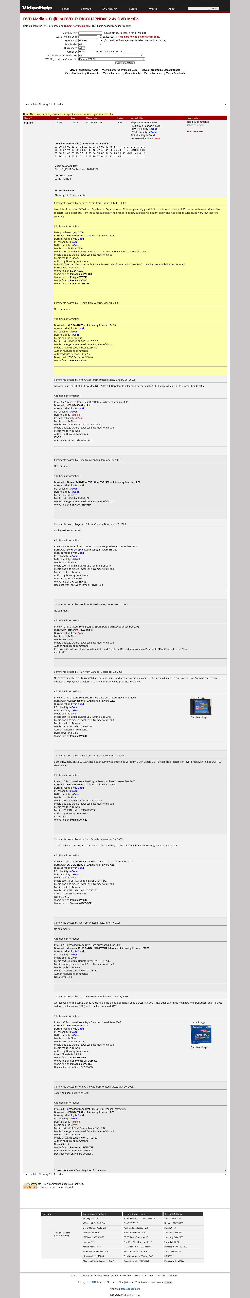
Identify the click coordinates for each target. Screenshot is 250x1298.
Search (74, 1275)
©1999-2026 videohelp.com (125, 1295)
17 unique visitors (61, 1232)
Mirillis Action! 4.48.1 (92, 1246)
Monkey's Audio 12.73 (93, 1218)
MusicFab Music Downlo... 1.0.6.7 (98, 1260)
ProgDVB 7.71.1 (131, 1223)
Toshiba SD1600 (83, 440)
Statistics (160, 1275)
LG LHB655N (170, 1227)
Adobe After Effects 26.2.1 (136, 1227)
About (171, 8)
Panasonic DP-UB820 (174, 1260)
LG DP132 (169, 1256)
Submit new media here (77, 25)
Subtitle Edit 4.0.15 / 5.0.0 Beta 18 (139, 1218)
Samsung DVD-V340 (173, 1232)
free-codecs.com (130, 1288)
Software (86, 8)
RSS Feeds (147, 1275)
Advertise (125, 1275)
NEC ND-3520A (75, 235)
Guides (133, 8)
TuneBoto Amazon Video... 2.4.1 (138, 1256)
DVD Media (33, 19)
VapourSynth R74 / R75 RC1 (136, 1260)
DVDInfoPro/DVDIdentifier (95, 143)
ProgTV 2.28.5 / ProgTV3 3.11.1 (138, 1242)
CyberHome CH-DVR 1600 (88, 584)
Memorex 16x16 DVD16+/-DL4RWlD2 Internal (92, 948)
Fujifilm (28, 122)
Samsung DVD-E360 (173, 1237)
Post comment (195, 131)
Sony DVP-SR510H (172, 1218)
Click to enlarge (200, 715)
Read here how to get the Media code (138, 36)
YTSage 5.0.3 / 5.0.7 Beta (94, 1223)
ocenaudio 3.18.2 (91, 1232)
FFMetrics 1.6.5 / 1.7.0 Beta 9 (137, 1246)
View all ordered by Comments (82, 73)
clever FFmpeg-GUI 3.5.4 (94, 1227)
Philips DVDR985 (83, 1153)
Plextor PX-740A (76, 629)
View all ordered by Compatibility (121, 73)
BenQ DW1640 (75, 549)
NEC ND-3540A (75, 405)
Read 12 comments (198, 121)
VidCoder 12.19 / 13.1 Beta (136, 1251)
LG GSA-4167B (75, 325)
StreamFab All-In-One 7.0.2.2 (96, 1251)
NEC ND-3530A (75, 1025)
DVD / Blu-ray (109, 8)
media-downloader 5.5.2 (135, 1232)
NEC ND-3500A (75, 700)
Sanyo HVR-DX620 (172, 1251)
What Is (153, 8)
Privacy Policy (101, 1275)
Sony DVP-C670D (172, 1242)
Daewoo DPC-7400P (173, 1223)
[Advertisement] (125, 88)
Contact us (86, 1275)
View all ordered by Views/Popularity (164, 73)
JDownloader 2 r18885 (93, 1256)
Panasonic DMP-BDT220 (175, 1246)
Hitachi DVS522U (83, 1150)
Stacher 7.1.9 (89, 1242)
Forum (65, 8)
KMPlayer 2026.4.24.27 (93, 1237)
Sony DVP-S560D (83, 1067)
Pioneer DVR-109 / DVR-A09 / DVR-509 (88, 482)
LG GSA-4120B (75, 864)
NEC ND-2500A (75, 1112)
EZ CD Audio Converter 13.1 (137, 1237)
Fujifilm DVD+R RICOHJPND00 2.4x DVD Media (94, 19)
